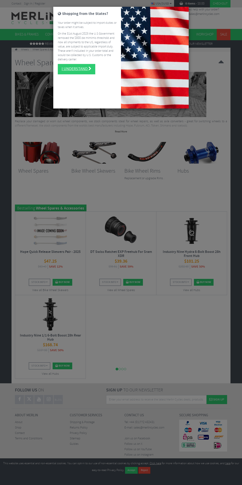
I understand (76, 69)
